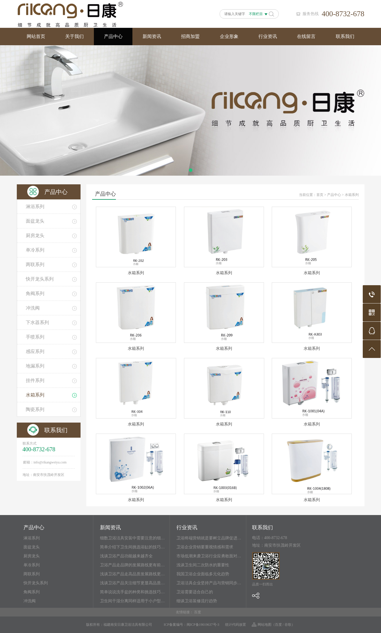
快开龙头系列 (35, 583)
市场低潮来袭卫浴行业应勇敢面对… (208, 556)
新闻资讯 (152, 36)
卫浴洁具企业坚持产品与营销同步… (208, 583)
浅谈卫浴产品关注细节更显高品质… (132, 583)
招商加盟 (190, 36)
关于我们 (74, 36)
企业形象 (229, 36)
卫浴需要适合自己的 (194, 592)
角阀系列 (31, 592)
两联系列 (31, 574)
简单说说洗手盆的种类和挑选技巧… (132, 592)
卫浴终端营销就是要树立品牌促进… (208, 538)
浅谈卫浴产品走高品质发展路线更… (132, 574)
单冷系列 (31, 565)
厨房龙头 (31, 556)
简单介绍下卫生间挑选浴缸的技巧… (132, 547)
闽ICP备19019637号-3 (203, 625)
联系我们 (345, 36)
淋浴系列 (31, 538)
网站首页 (36, 36)
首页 (319, 195)
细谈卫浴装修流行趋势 (196, 601)
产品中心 (113, 36)
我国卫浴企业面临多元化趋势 (202, 574)
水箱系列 (352, 195)
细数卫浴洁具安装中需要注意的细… (132, 538)
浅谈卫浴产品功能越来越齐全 (126, 556)
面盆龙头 (31, 547)
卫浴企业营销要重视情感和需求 (204, 547)
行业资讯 (267, 36)
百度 (197, 612)
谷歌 (288, 625)
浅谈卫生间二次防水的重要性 (202, 565)
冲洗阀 (29, 601)
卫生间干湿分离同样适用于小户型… (132, 601)
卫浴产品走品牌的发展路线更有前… (132, 565)
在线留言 (306, 36)
